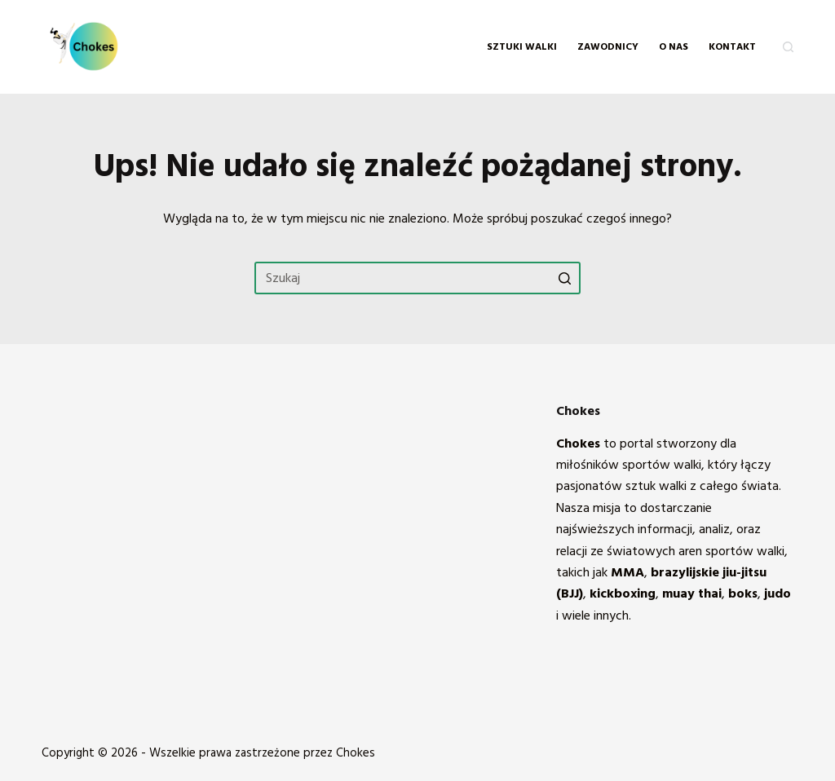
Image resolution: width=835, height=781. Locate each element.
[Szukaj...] (417, 278)
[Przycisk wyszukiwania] (564, 278)
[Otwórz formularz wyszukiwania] (788, 47)
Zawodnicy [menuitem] (607, 47)
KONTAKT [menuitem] (732, 47)
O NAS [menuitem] (673, 47)
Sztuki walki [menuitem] (522, 47)
